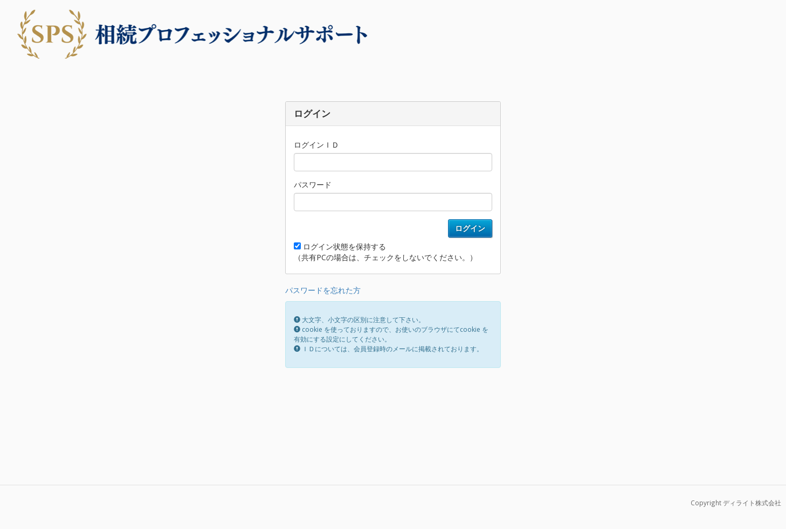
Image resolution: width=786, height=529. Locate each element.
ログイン (470, 228)
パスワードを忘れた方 (323, 290)
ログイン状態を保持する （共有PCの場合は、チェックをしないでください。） (385, 251)
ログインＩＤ (316, 145)
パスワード (313, 184)
